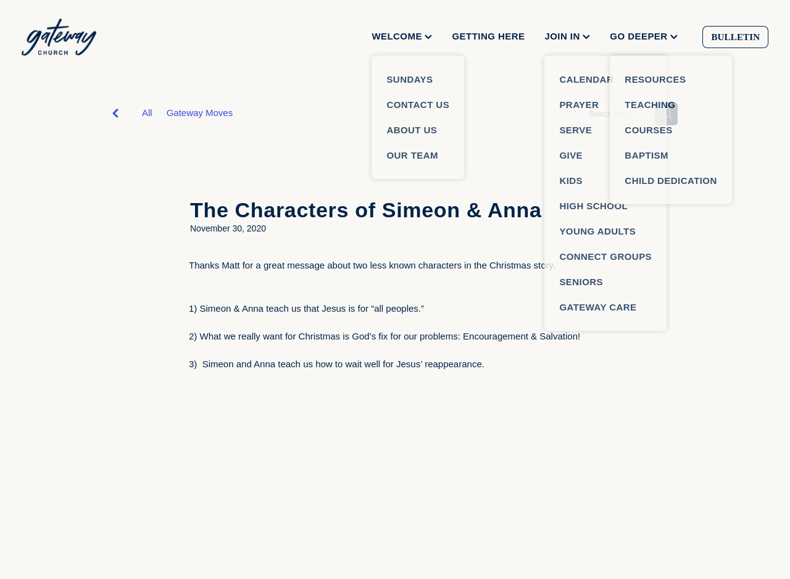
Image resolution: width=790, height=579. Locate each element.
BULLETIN (735, 37)
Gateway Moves (200, 112)
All (147, 112)
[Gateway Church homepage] (96, 37)
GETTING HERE (488, 36)
